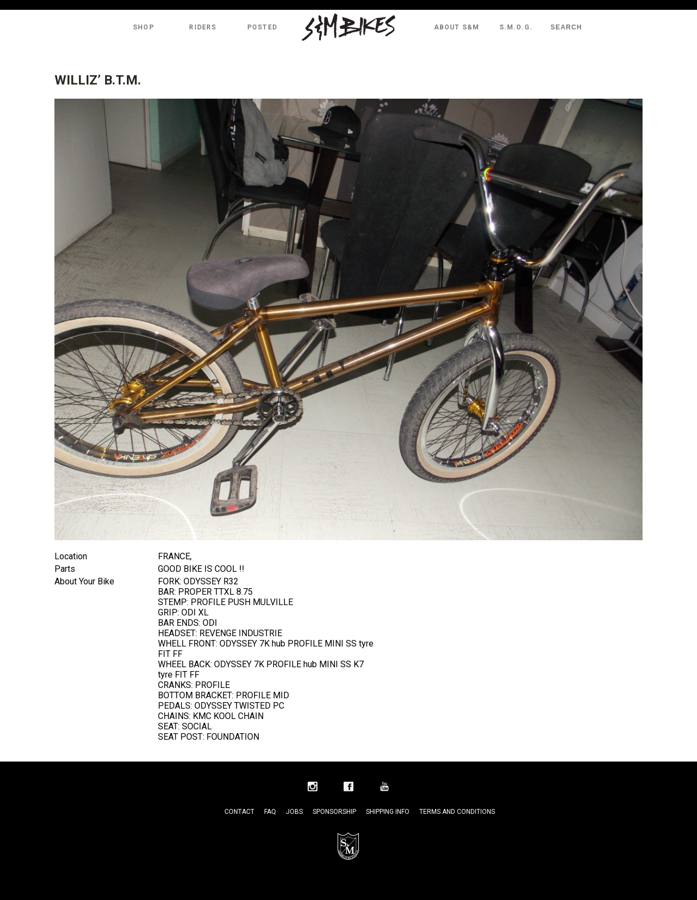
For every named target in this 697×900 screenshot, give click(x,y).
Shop (143, 27)
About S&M (457, 27)
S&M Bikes (348, 27)
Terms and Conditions (457, 812)
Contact (239, 812)
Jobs (294, 812)
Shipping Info (387, 812)
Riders (202, 27)
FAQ (270, 812)
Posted (262, 27)
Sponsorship (334, 812)
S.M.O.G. (516, 27)
